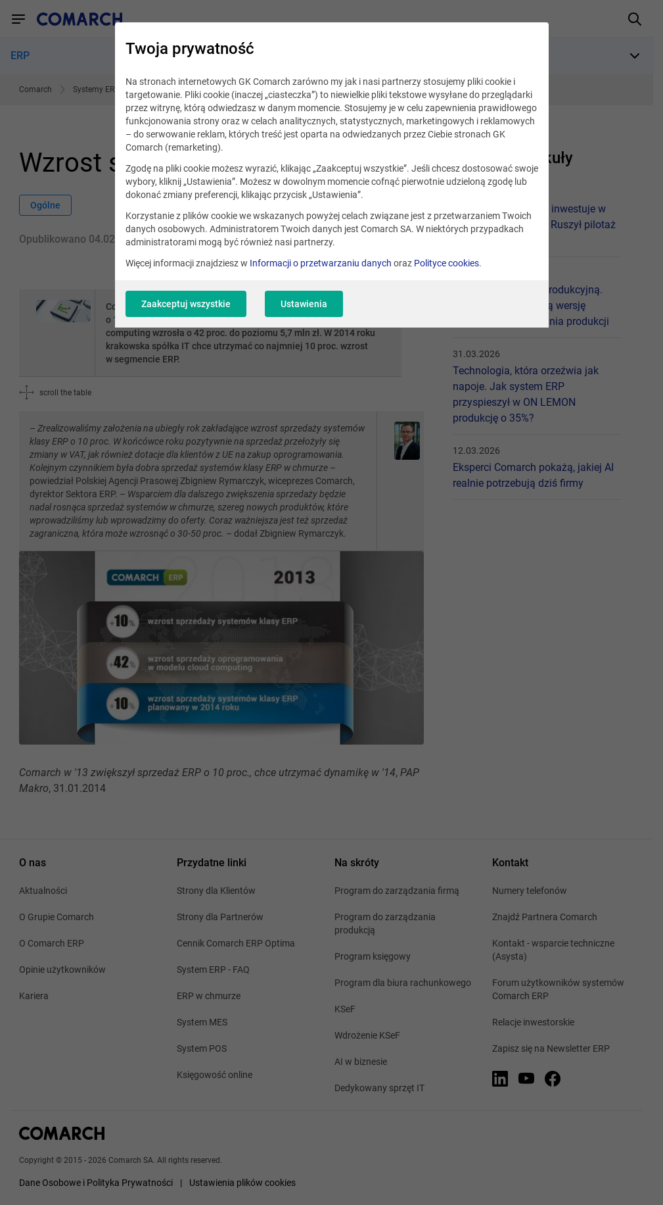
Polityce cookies (446, 263)
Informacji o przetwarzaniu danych (321, 263)
